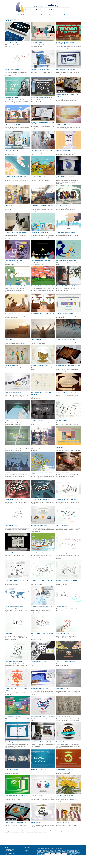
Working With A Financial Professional (42, 205)
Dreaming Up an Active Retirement (66, 260)
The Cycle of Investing (62, 822)
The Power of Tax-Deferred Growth (15, 822)
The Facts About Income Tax (64, 795)
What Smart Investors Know (39, 661)
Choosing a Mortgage (37, 795)
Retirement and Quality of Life (39, 232)
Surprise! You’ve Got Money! (64, 313)
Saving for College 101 (12, 365)
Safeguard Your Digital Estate (64, 633)
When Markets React (11, 42)
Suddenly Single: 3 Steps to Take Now (67, 580)
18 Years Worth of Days (63, 124)
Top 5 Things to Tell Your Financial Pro (42, 150)
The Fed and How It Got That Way (66, 499)
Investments (8, 446)
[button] (14, 15)
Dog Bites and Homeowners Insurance (16, 232)
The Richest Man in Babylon (13, 661)
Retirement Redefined (37, 420)
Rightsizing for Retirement (38, 769)
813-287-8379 (11, 849)
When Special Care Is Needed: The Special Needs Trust (41, 393)
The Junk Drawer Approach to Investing (42, 580)
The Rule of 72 (9, 633)
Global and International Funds (14, 606)
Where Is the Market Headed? (39, 688)
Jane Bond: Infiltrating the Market (40, 499)
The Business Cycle (62, 606)
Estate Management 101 (12, 742)
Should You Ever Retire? (12, 69)
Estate (26, 851)
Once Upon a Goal (10, 313)
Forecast (7, 420)
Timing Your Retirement (38, 176)
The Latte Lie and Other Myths (39, 365)
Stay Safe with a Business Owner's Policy (42, 286)
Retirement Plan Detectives (13, 205)
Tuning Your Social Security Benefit (66, 339)
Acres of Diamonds (61, 420)
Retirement (27, 849)
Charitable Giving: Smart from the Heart (42, 716)
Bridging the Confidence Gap (39, 339)
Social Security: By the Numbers (65, 69)
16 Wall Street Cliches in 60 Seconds (41, 97)
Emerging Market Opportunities (40, 69)
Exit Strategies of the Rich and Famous (16, 795)
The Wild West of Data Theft (13, 260)
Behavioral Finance (36, 42)
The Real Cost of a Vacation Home (40, 553)
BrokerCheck (59, 848)
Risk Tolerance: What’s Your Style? (41, 260)
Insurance (26, 853)
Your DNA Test (60, 742)
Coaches (7, 472)
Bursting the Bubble (62, 525)
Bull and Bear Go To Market (13, 124)
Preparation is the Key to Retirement (15, 176)
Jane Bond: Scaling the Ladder (14, 499)
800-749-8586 (12, 850)
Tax (25, 854)
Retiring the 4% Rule (62, 688)
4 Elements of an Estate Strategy (65, 232)
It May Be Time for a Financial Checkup (67, 392)
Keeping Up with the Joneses (39, 525)
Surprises (33, 446)
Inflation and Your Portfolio (13, 553)
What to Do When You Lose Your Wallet (16, 580)
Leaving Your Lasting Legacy (64, 205)
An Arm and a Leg (61, 553)
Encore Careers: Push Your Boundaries (16, 286)
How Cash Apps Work (11, 150)
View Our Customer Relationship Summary (55, 853)
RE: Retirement (9, 339)
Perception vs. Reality (37, 822)
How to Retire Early (11, 525)
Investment (27, 850)
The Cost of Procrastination (13, 392)
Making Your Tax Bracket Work (65, 769)
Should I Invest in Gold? (63, 716)
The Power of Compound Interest (65, 661)
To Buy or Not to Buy (11, 769)
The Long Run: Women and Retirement (67, 286)
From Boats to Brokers (62, 472)
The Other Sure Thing (11, 97)
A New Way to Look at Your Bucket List (42, 313)
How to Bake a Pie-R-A (63, 150)
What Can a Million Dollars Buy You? (41, 742)
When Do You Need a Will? (13, 716)
